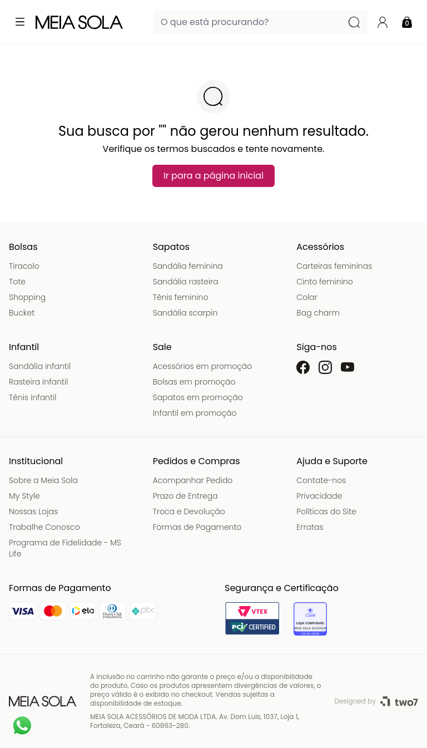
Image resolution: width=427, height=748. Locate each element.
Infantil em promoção (195, 413)
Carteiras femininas (334, 266)
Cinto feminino (324, 281)
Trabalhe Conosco (44, 527)
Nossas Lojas (33, 511)
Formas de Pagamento (197, 527)
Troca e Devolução (189, 511)
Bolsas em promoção (194, 381)
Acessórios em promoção (202, 366)
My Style (24, 495)
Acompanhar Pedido (193, 480)
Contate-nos (321, 480)
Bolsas (23, 246)
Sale (162, 347)
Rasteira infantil (38, 381)
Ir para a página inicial (213, 175)
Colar (306, 297)
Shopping (27, 297)
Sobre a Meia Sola (43, 480)
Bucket (21, 312)
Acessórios (320, 246)
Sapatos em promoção (198, 397)
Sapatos (171, 246)
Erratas (309, 527)
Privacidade (319, 495)
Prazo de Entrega (185, 495)
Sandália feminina (188, 266)
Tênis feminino (180, 297)
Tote (17, 281)
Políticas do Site (326, 511)
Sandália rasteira (186, 281)
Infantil (24, 347)
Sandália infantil (40, 366)
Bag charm (317, 312)
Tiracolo (24, 266)
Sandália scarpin (185, 312)
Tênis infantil (32, 397)
